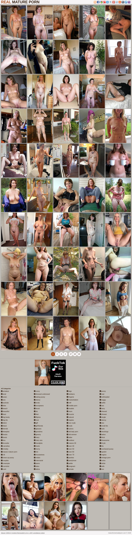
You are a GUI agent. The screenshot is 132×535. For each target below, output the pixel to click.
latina (37, 469)
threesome (104, 440)
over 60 (70, 452)
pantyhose (71, 460)
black (4, 426)
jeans (37, 463)
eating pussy (39, 397)
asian (4, 397)
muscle (70, 414)
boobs (4, 434)
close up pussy (7, 457)
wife (102, 466)
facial (37, 408)
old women (72, 434)
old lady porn (72, 431)
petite (70, 463)
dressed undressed (42, 394)
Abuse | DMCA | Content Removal (12, 533)
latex (36, 466)
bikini (4, 423)
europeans (39, 406)
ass (3, 400)
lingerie (70, 397)
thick (102, 437)
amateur (5, 391)
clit (3, 455)
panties (70, 457)
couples (5, 460)
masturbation (72, 400)
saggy (103, 400)
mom (69, 411)
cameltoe (5, 446)
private (70, 469)
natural (70, 417)
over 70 (70, 455)
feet (36, 414)
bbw (3, 406)
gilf (36, 423)
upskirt (103, 452)
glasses (37, 429)
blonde (4, 429)
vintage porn (105, 457)
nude (69, 426)
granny (37, 434)
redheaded (104, 397)
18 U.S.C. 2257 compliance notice (34, 533)
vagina (103, 455)
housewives (39, 455)
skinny (103, 420)
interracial (38, 460)
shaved (103, 411)
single (103, 417)
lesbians (71, 394)
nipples (70, 420)
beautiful (5, 411)
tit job (102, 443)
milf (69, 403)
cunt (3, 469)
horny (37, 449)
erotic (37, 403)
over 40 (70, 446)
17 (71, 354)
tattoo (103, 434)
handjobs (38, 443)
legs (69, 391)
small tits (104, 426)
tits (102, 446)
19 (79, 354)
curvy (37, 391)
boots (4, 437)
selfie (102, 403)
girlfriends (38, 426)
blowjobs (5, 431)
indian (37, 457)
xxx (102, 469)
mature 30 (71, 443)
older (69, 437)
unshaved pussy (106, 449)
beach (4, 408)
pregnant (71, 466)
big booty (5, 417)
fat (36, 411)
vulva (102, 460)
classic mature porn (9, 452)
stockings (104, 431)
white (102, 463)
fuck (36, 420)
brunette (5, 443)
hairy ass (38, 440)
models (70, 408)
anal (3, 394)
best (3, 414)
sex (102, 406)
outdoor (70, 440)
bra (3, 440)
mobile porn (72, 406)
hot (36, 452)
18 (75, 354)
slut (102, 423)
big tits (4, 420)
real (102, 394)
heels (37, 446)
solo (102, 429)
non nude (71, 423)
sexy (102, 408)
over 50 (70, 449)
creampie (5, 463)
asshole (5, 403)
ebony (37, 400)
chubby (4, 449)
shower (103, 414)
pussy (103, 391)
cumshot (5, 466)
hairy (36, 437)
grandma (38, 431)
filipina (37, 417)
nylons (70, 429)
